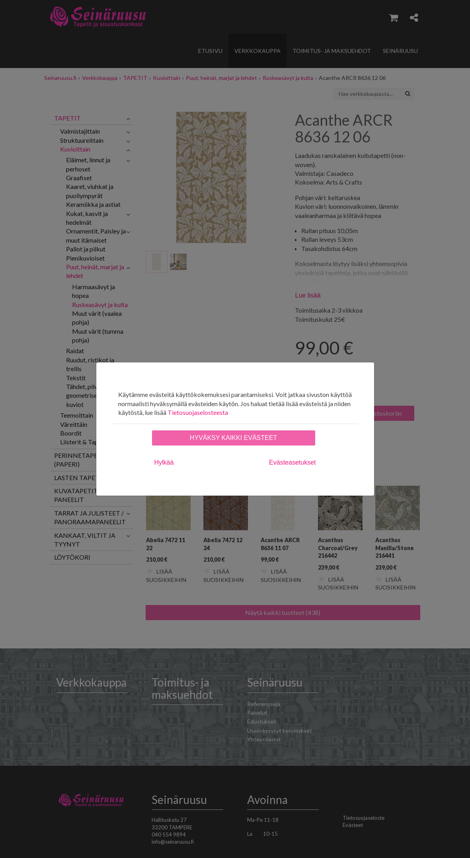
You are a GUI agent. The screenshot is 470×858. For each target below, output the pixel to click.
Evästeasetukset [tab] (292, 462)
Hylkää (164, 462)
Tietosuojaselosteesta (198, 412)
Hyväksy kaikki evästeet (233, 437)
